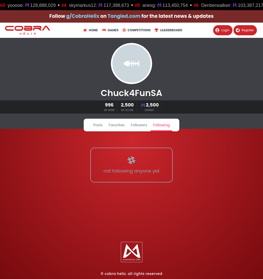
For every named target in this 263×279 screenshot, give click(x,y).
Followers (139, 125)
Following (161, 125)
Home (90, 30)
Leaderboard (168, 30)
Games (110, 30)
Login (222, 30)
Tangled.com (124, 16)
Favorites (117, 125)
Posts (98, 125)
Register (245, 30)
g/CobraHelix (82, 16)
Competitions (137, 30)
